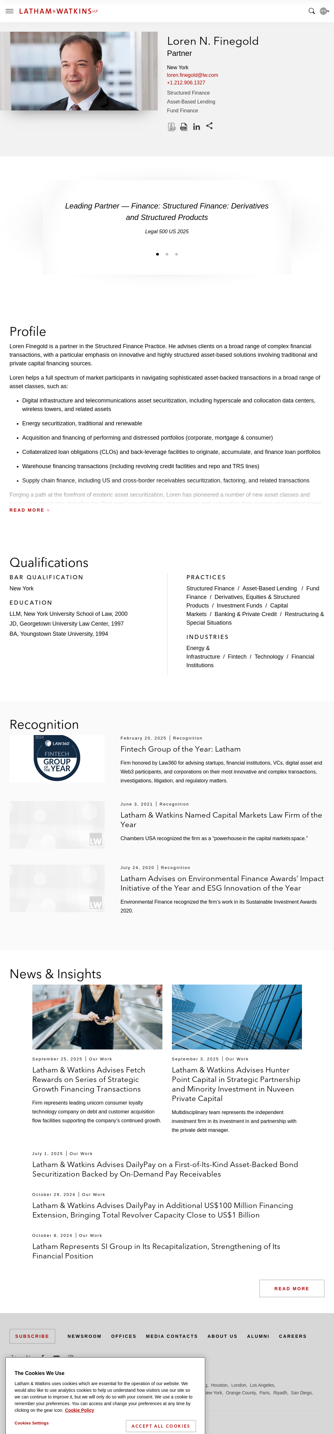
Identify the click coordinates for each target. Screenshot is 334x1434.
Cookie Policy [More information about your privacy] (79, 1430)
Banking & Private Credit (246, 614)
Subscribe (32, 1336)
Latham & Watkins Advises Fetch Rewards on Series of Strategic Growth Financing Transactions (88, 1079)
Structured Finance (188, 93)
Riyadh (280, 1392)
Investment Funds (239, 605)
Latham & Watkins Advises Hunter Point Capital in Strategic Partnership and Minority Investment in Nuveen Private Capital (236, 1084)
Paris (264, 1392)
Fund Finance (182, 110)
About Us (222, 1336)
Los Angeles (262, 1385)
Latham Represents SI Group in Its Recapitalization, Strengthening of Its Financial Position (156, 1251)
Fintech (237, 657)
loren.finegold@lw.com (192, 75)
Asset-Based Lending (191, 101)
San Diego (301, 1392)
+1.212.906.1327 (186, 82)
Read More (292, 1288)
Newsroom (85, 1336)
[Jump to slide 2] (167, 254)
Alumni (258, 1336)
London (238, 1385)
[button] (167, 496)
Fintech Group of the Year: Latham (181, 749)
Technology (269, 657)
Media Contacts (172, 1336)
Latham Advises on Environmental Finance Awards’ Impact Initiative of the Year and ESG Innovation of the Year (222, 883)
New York (212, 1392)
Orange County (241, 1392)
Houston (219, 1385)
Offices (124, 1336)
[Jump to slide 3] (176, 254)
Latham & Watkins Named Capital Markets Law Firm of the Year (221, 819)
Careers (293, 1336)
